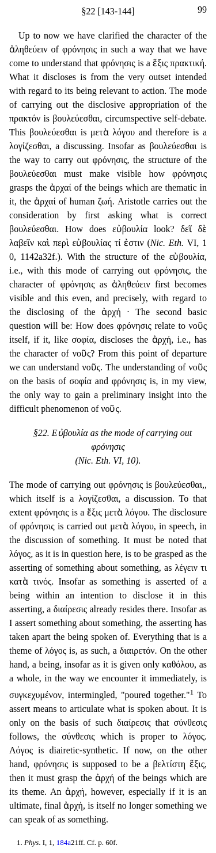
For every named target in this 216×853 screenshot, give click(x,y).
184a (63, 842)
